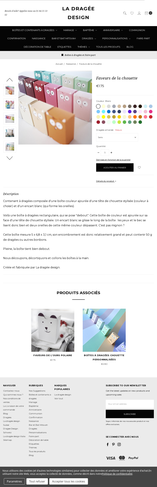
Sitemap (7, 440)
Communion (137, 30)
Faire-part (143, 38)
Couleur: (103, 101)
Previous (9, 79)
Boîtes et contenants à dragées (34, 30)
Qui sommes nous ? (13, 394)
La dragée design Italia (14, 436)
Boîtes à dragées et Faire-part (79, 55)
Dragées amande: (109, 130)
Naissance (38, 38)
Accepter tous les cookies (68, 481)
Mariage (70, 30)
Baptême (90, 30)
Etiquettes (64, 46)
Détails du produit (106, 181)
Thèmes (84, 46)
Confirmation (16, 38)
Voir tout (58, 398)
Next (9, 158)
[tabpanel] (52, 335)
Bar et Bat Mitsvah (64, 38)
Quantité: (101, 146)
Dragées (89, 38)
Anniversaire (113, 30)
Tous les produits (108, 46)
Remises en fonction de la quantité (113, 159)
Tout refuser (37, 481)
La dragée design (62, 394)
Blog (130, 46)
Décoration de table (37, 46)
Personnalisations (116, 38)
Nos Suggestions (37, 390)
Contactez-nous (11, 390)
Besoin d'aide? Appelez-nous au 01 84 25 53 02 (26, 13)
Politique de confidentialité (117, 473)
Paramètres (14, 481)
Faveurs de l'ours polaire (52, 355)
